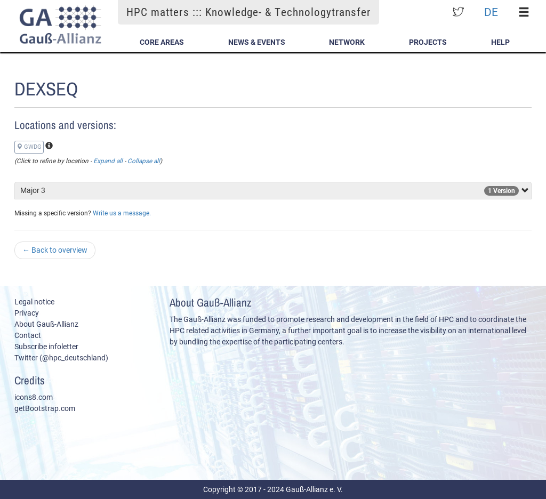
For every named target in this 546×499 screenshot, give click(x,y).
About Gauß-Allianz (46, 324)
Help (500, 42)
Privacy (26, 313)
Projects (428, 42)
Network (347, 42)
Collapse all (143, 161)
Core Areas (162, 42)
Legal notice (34, 301)
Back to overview (54, 250)
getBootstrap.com (44, 408)
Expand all (108, 161)
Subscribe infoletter (46, 346)
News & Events (256, 42)
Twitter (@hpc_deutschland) (61, 357)
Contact (27, 335)
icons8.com (33, 397)
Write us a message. (122, 213)
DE (491, 12)
